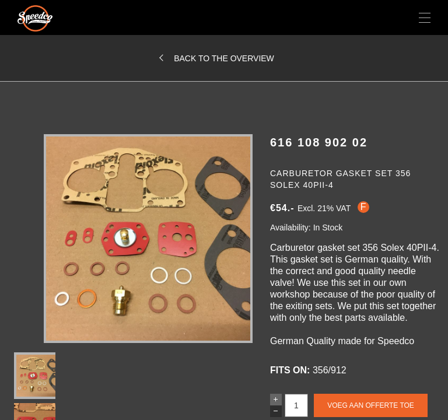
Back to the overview (224, 58)
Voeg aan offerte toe (370, 405)
